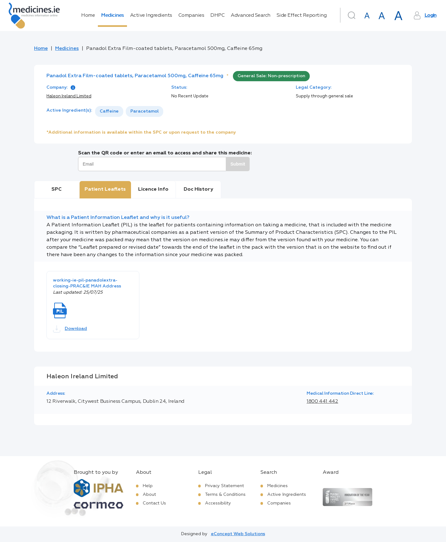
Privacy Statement (224, 486)
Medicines (112, 15)
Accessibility (218, 503)
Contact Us (154, 503)
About (149, 494)
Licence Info (153, 189)
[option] (109, 111)
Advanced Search (250, 15)
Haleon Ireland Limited (68, 96)
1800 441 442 (322, 401)
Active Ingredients (151, 15)
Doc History (198, 189)
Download (70, 329)
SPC (56, 189)
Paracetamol (144, 111)
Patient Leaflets (105, 189)
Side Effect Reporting (302, 15)
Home (88, 15)
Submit (237, 164)
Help (148, 486)
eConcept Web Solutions (238, 534)
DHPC (217, 15)
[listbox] (129, 111)
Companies (191, 15)
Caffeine (109, 111)
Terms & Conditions (225, 494)
